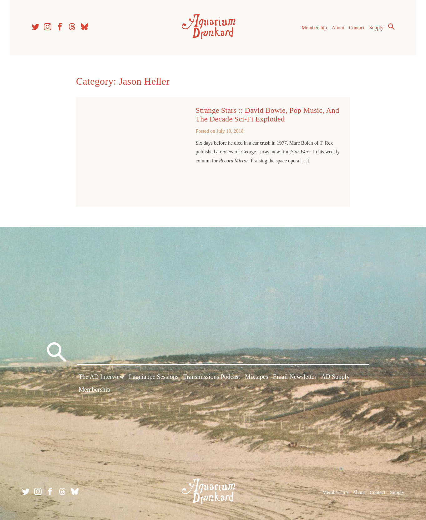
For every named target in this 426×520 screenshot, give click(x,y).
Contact (357, 27)
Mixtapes (256, 376)
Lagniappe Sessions (153, 376)
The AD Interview (101, 376)
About (338, 27)
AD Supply (335, 376)
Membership (314, 27)
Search (391, 26)
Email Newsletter (295, 376)
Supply (376, 27)
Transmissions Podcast (211, 376)
